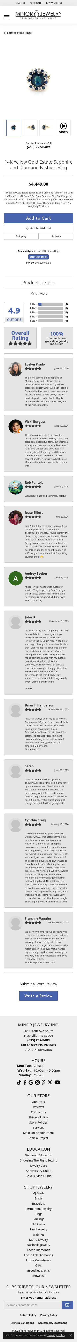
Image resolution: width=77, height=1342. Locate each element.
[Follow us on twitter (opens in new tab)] (49, 1082)
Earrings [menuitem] (38, 1219)
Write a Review (38, 995)
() (66, 304)
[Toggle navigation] (7, 15)
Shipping (21, 236)
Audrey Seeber (36, 573)
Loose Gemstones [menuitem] (38, 1260)
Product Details (38, 282)
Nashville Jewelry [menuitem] (38, 1245)
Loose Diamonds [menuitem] (38, 1250)
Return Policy (28, 1315)
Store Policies (38, 1122)
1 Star (33, 320)
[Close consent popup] (70, 1335)
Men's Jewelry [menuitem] (38, 1240)
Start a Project (38, 1138)
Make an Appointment (38, 1133)
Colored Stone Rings (19, 33)
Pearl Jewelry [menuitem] (38, 1229)
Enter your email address (38, 1298)
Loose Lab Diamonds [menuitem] (38, 1255)
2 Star (33, 316)
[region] (38, 81)
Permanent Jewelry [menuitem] (38, 1209)
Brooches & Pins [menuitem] (38, 1270)
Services (38, 1128)
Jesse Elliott (34, 513)
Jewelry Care (38, 1165)
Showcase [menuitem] (38, 1276)
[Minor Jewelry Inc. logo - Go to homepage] (38, 14)
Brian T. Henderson (39, 705)
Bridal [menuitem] (38, 1198)
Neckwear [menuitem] (38, 1224)
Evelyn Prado (35, 364)
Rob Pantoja (34, 482)
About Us (38, 1102)
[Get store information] (38, 1050)
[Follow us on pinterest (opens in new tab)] (43, 1082)
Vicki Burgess (35, 422)
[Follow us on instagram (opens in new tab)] (37, 1082)
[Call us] (38, 1045)
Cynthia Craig (35, 820)
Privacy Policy (38, 1117)
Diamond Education (38, 1155)
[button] (20, 3)
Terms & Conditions (22, 1323)
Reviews (38, 293)
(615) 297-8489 (38, 147)
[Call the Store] (38, 1040)
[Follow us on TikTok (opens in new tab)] (19, 1082)
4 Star (33, 308)
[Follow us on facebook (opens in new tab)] (24, 1082)
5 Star (33, 304)
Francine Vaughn (38, 918)
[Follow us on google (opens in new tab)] (31, 1082)
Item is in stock (38, 256)
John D (30, 617)
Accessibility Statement (52, 1323)
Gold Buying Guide (38, 1176)
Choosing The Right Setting (38, 1160)
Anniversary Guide (38, 1171)
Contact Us (38, 1112)
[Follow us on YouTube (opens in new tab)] (57, 1082)
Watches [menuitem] (38, 1234)
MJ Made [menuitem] (38, 1193)
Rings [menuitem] (38, 1214)
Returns (56, 236)
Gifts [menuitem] (38, 1265)
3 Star (33, 312)
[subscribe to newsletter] (67, 1305)
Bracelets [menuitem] (38, 1203)
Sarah (29, 766)
